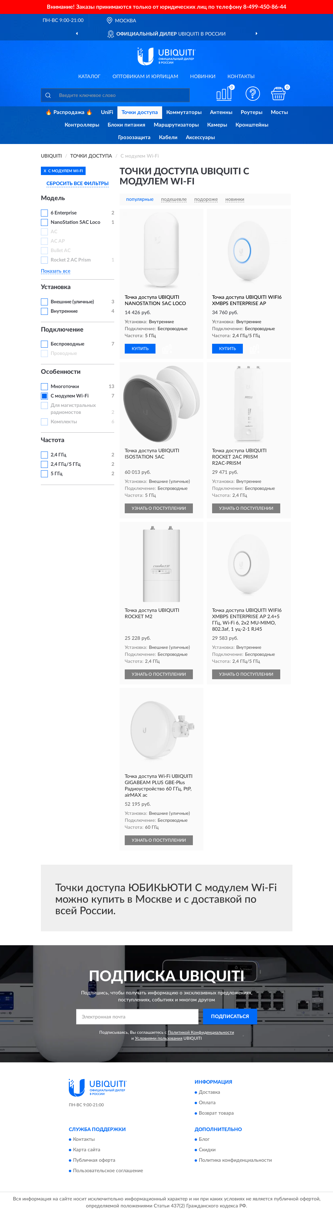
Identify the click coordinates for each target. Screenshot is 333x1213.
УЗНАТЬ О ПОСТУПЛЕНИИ (159, 508)
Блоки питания (126, 125)
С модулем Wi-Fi (70, 396)
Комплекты (64, 421)
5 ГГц (57, 473)
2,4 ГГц (58, 455)
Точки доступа (140, 112)
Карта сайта (86, 1150)
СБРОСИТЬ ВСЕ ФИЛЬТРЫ (77, 183)
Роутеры (251, 112)
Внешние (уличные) (72, 302)
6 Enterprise (64, 213)
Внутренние (64, 311)
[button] (252, 93)
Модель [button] (53, 198)
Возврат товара (216, 1113)
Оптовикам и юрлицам (145, 76)
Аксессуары (200, 137)
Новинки (203, 76)
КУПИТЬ (140, 349)
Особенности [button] (61, 372)
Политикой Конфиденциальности (201, 1032)
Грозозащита (134, 137)
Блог (204, 1139)
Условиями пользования (158, 1038)
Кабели (168, 137)
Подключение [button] (62, 330)
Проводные (64, 353)
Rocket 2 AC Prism (71, 260)
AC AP (58, 241)
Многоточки (65, 386)
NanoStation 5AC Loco (75, 222)
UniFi (107, 112)
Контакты (241, 76)
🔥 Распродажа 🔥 (69, 112)
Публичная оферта (94, 1160)
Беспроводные (67, 344)
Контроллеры (82, 125)
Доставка (209, 1092)
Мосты (279, 112)
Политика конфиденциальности (235, 1160)
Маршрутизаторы (176, 125)
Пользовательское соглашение (108, 1171)
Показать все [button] (55, 271)
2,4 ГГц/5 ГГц (66, 464)
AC (54, 231)
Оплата (207, 1102)
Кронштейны (252, 125)
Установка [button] (56, 287)
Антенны (221, 112)
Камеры (217, 125)
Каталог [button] (89, 76)
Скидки (207, 1150)
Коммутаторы (184, 112)
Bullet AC (61, 250)
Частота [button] (52, 440)
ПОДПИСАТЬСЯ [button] (230, 1016)
